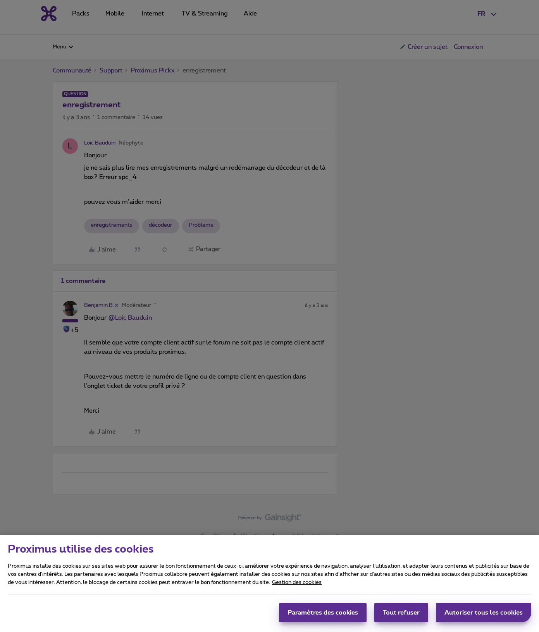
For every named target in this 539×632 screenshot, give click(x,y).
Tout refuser (401, 616)
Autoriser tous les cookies (483, 616)
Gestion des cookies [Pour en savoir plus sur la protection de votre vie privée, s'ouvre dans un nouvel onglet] (297, 586)
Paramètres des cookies (323, 616)
